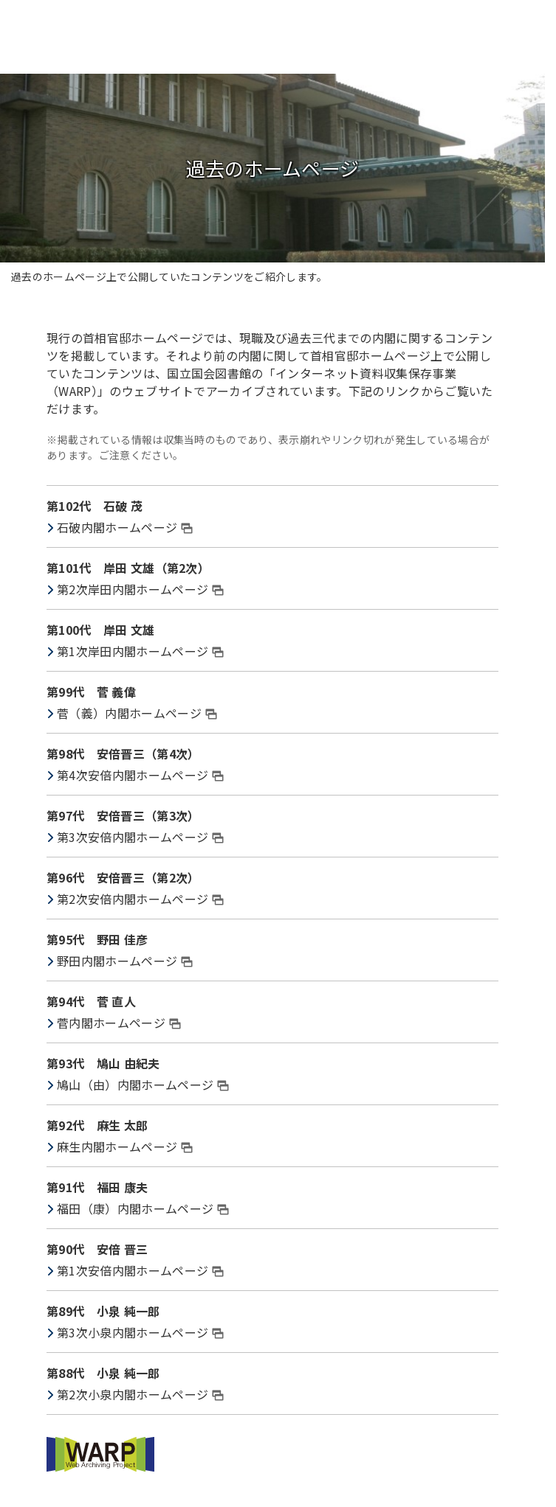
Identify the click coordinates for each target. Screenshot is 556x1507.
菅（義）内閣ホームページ (137, 713)
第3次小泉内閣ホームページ (140, 1332)
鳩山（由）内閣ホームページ (143, 1084)
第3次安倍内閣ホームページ (140, 837)
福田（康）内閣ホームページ (143, 1208)
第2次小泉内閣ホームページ (140, 1394)
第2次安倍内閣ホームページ (140, 899)
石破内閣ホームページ (125, 527)
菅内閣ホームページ (119, 1022)
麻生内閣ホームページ (125, 1146)
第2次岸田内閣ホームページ (140, 589)
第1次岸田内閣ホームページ (140, 651)
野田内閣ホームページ (125, 961)
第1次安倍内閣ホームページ (140, 1270)
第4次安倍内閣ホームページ (140, 775)
